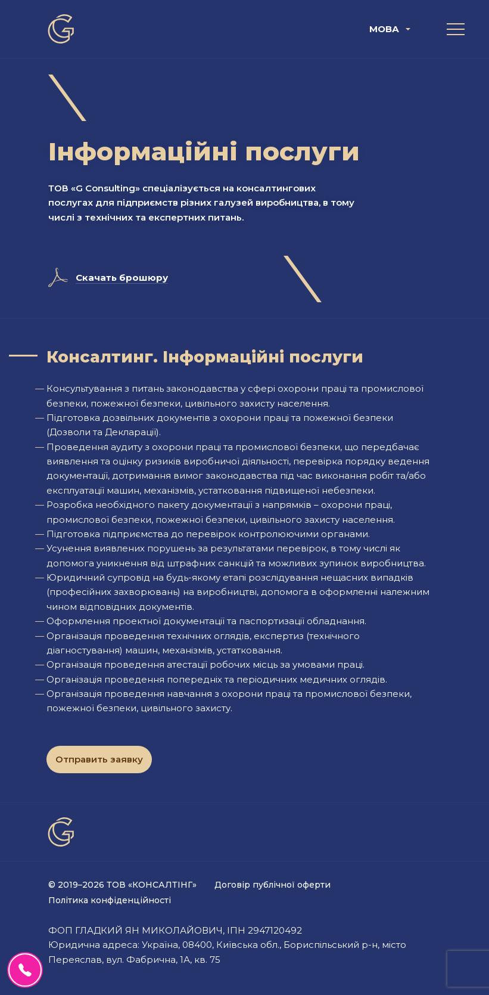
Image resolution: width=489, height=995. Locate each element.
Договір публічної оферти (272, 884)
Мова (384, 28)
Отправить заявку (99, 759)
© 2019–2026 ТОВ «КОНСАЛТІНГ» (122, 884)
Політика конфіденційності (109, 900)
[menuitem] (391, 28)
